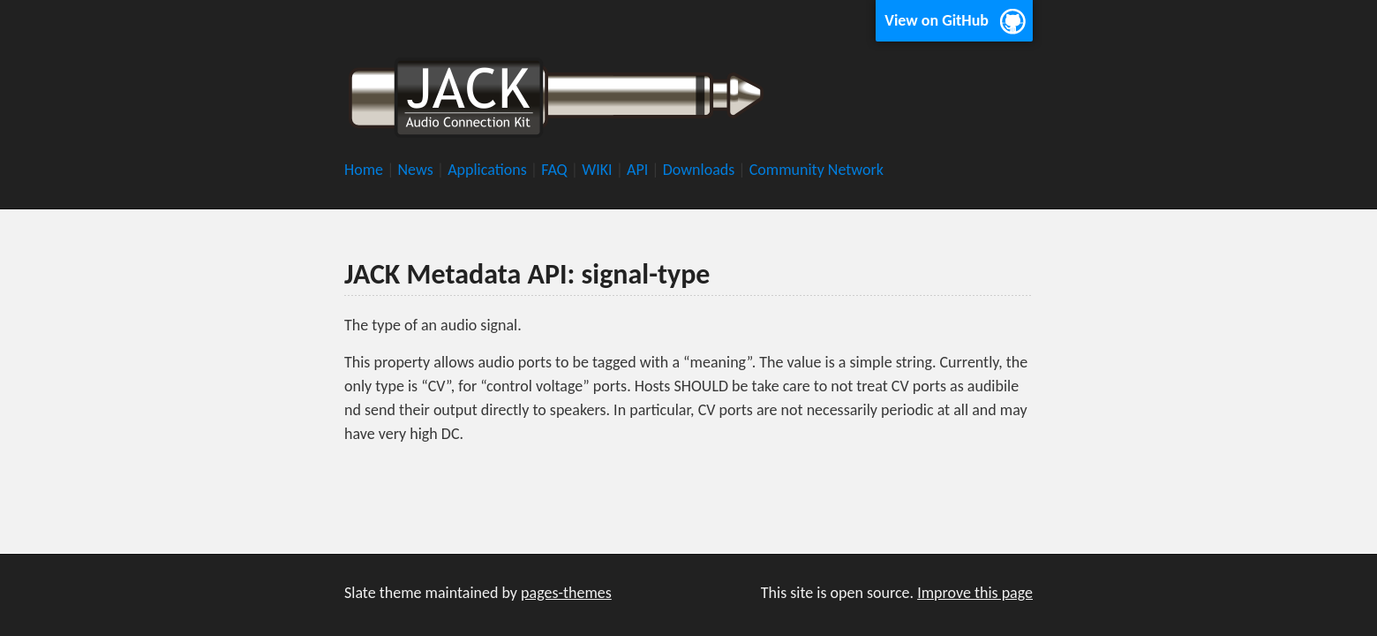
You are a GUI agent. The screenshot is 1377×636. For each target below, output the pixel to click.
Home (365, 169)
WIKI (599, 169)
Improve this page (975, 592)
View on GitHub (936, 20)
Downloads (701, 169)
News (416, 169)
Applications (489, 169)
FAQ (556, 169)
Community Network (816, 169)
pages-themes (566, 592)
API (639, 169)
